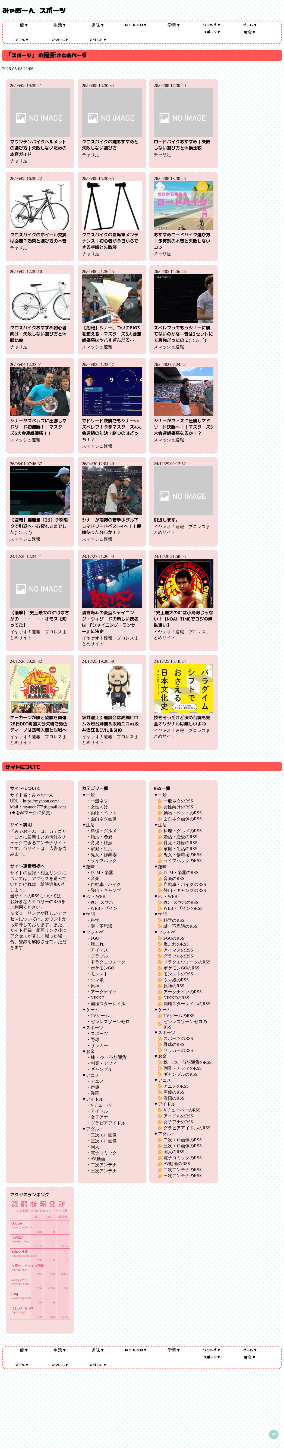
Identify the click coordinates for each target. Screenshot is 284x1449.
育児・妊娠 (101, 842)
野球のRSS (173, 1044)
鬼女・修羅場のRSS (182, 854)
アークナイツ (104, 991)
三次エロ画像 (104, 1141)
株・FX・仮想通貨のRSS (187, 1062)
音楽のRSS (173, 878)
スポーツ (99, 1033)
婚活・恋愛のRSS (180, 836)
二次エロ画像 (104, 1135)
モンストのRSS (178, 974)
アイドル (99, 1111)
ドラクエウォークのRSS (186, 962)
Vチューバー (103, 1105)
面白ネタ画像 (104, 819)
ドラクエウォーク (108, 962)
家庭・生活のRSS (180, 848)
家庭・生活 (101, 848)
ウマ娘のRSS (175, 980)
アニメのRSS (175, 1086)
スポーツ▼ (212, 32)
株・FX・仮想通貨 (109, 1057)
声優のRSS (173, 1092)
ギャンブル (101, 1069)
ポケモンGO (102, 968)
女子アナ (99, 1117)
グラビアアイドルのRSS (186, 1128)
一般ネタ (99, 801)
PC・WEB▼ (136, 25)
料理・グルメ (104, 830)
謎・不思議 (101, 926)
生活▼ (60, 25)
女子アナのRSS (178, 1122)
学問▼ (174, 25)
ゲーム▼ (250, 25)
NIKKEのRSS (176, 997)
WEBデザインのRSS (183, 908)
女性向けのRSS (178, 807)
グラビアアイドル (108, 1123)
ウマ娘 (97, 980)
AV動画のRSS (176, 1163)
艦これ (97, 944)
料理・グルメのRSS (182, 830)
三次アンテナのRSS (182, 1175)
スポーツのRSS (178, 1038)
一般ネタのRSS (178, 801)
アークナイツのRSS (182, 991)
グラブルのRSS (178, 956)
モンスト (99, 974)
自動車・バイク (106, 884)
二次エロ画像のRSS (182, 1140)
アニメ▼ (22, 39)
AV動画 (98, 1158)
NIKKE (97, 997)
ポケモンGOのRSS (181, 968)
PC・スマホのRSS (180, 902)
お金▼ (250, 32)
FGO (95, 938)
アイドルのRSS (178, 1116)
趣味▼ (98, 25)
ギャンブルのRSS (180, 1074)
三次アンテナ (104, 1170)
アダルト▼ (98, 39)
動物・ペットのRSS (182, 813)
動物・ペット (104, 813)
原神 (95, 986)
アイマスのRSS (178, 950)
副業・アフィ (104, 1063)
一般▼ (22, 25)
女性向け (99, 807)
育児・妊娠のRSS (180, 842)
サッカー (99, 1045)
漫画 (95, 1093)
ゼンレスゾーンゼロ (110, 1021)
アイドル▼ (60, 39)
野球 (95, 1039)
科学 (95, 920)
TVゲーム (100, 1015)
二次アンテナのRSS (182, 1169)
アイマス (99, 950)
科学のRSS (173, 920)
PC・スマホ (102, 902)
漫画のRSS (173, 1098)
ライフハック (104, 860)
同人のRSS (173, 1151)
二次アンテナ (104, 1164)
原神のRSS (173, 986)
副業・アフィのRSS (182, 1068)
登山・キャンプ (106, 890)
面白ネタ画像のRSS (182, 819)
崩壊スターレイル (108, 1003)
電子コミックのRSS (182, 1157)
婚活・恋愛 (101, 836)
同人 (95, 1147)
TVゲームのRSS (178, 1015)
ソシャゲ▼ (212, 25)
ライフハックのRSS (182, 860)
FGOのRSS (173, 938)
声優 (95, 1087)
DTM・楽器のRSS (180, 872)
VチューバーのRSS (181, 1110)
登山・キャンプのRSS (184, 890)
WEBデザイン (104, 908)
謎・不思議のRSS (180, 926)
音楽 (95, 878)
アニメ (97, 1081)
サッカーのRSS (178, 1050)
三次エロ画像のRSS (182, 1145)
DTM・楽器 (102, 872)
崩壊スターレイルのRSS (186, 1003)
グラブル (99, 956)
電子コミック (104, 1153)
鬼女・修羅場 (104, 854)
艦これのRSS (175, 944)
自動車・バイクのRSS (184, 884)
